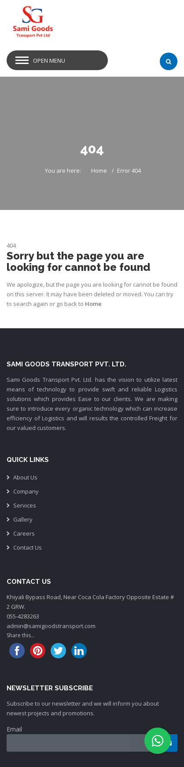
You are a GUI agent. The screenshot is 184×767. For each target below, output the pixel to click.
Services (24, 505)
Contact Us (27, 547)
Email (14, 729)
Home (99, 170)
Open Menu (49, 60)
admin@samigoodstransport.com (51, 626)
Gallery (23, 519)
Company (26, 491)
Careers (24, 533)
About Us (25, 477)
